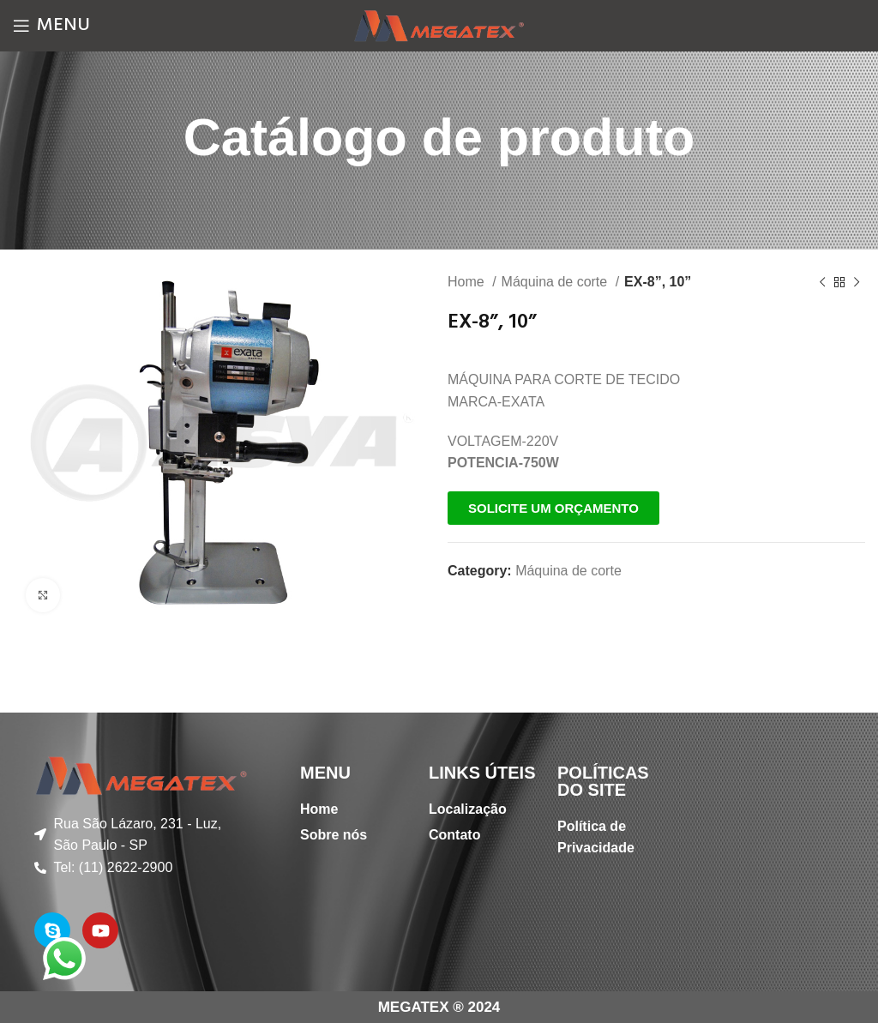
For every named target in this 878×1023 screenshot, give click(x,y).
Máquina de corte (556, 281)
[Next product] (856, 283)
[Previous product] (822, 283)
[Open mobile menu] (51, 26)
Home (468, 281)
